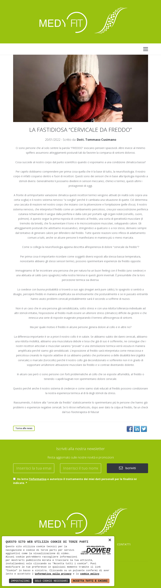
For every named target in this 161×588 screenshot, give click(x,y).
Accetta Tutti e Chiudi (90, 581)
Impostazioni (20, 581)
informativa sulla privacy (53, 574)
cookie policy (89, 574)
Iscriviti (127, 468)
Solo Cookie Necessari (51, 581)
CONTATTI (123, 544)
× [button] (110, 540)
